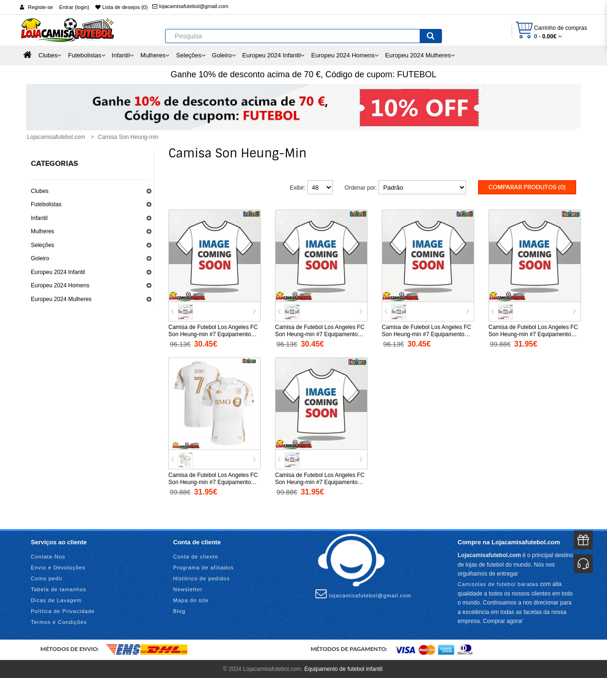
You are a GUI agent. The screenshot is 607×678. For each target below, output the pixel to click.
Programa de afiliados (203, 567)
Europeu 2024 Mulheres (61, 299)
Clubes (39, 191)
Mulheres (42, 231)
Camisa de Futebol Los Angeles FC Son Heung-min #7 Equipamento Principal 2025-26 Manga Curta (533, 333)
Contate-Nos (48, 556)
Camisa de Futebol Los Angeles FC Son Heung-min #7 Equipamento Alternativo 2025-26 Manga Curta (320, 481)
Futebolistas (46, 204)
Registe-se (40, 7)
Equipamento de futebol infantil (343, 668)
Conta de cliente (196, 556)
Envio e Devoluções (58, 567)
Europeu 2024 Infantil (58, 272)
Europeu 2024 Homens (60, 285)
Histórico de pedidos (201, 578)
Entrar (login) (74, 7)
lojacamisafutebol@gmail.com (190, 6)
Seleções (42, 245)
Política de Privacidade (63, 611)
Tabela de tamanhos (58, 589)
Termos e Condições (59, 621)
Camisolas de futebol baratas (498, 583)
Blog (179, 611)
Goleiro (40, 258)
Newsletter (187, 589)
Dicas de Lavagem (56, 600)
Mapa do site (191, 600)
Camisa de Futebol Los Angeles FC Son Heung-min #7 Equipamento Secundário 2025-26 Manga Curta (213, 481)
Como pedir (47, 578)
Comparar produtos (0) (527, 187)
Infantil (39, 218)
